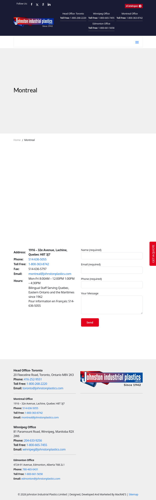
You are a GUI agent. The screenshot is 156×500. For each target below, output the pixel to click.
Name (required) (112, 253)
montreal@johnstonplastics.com (50, 274)
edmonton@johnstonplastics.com (41, 478)
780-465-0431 (30, 469)
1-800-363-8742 (135, 17)
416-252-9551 (33, 379)
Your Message (112, 302)
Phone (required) (112, 282)
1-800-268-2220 (78, 17)
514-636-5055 (38, 259)
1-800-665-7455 (106, 17)
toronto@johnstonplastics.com (43, 388)
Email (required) (112, 268)
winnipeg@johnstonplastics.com (44, 449)
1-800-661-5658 (106, 27)
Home (17, 140)
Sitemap (133, 494)
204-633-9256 (33, 440)
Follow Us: (22, 3)
